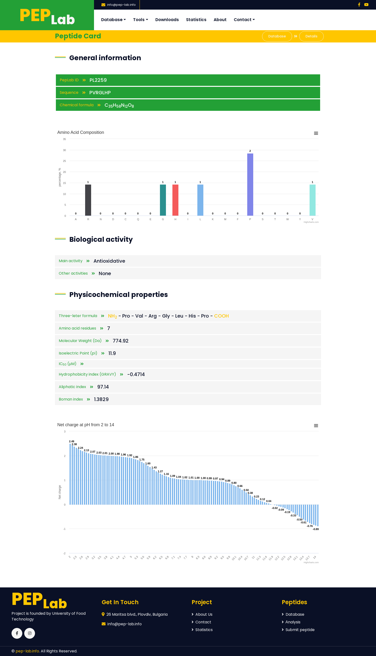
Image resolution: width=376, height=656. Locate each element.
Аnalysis (291, 622)
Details (311, 36)
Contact (243, 20)
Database (112, 20)
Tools (139, 20)
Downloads (167, 20)
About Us (202, 614)
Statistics (196, 20)
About (220, 20)
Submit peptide (298, 629)
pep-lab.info (27, 651)
